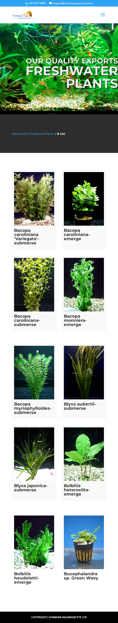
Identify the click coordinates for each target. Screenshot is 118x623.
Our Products (32, 134)
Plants (49, 134)
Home (16, 134)
